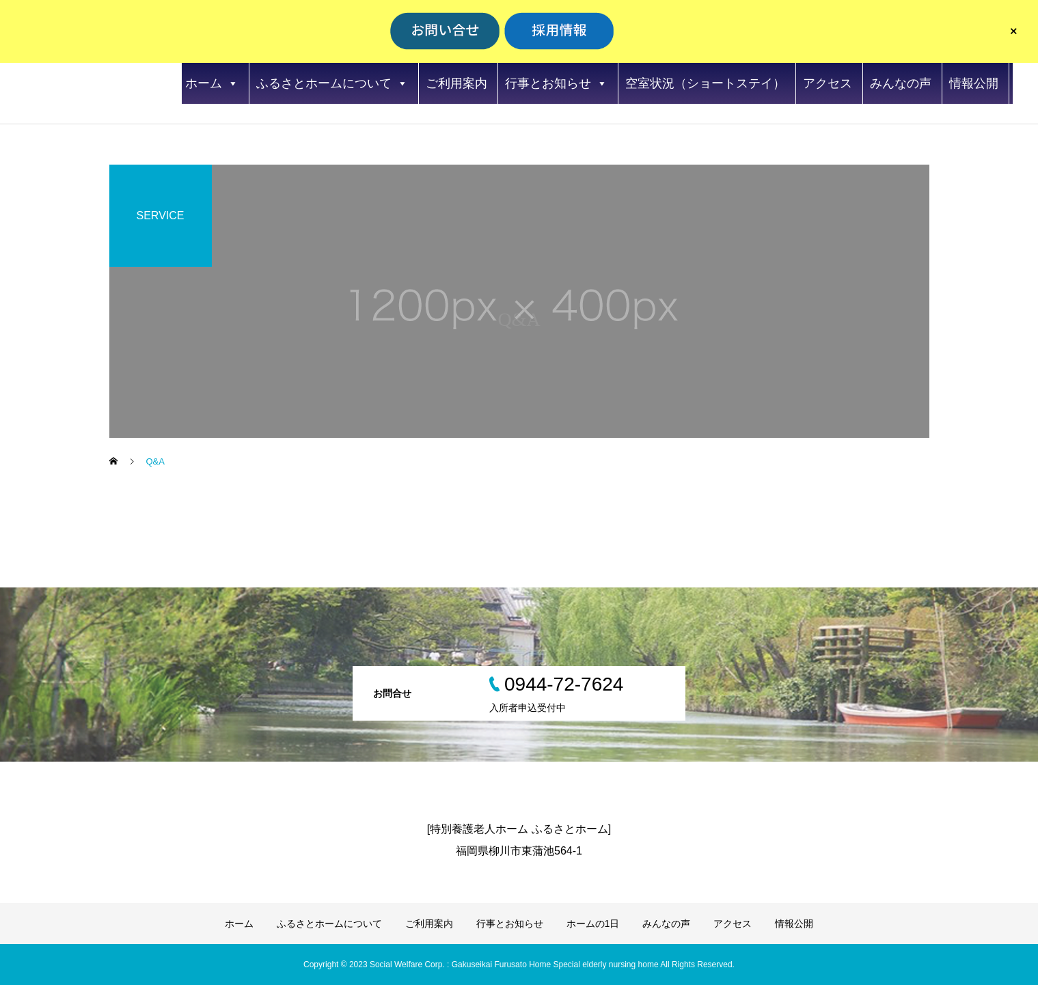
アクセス (827, 83)
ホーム (211, 83)
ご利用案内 (456, 83)
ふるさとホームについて (332, 83)
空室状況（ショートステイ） (705, 83)
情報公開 (973, 83)
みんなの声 (900, 83)
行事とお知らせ (556, 83)
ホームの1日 (593, 923)
